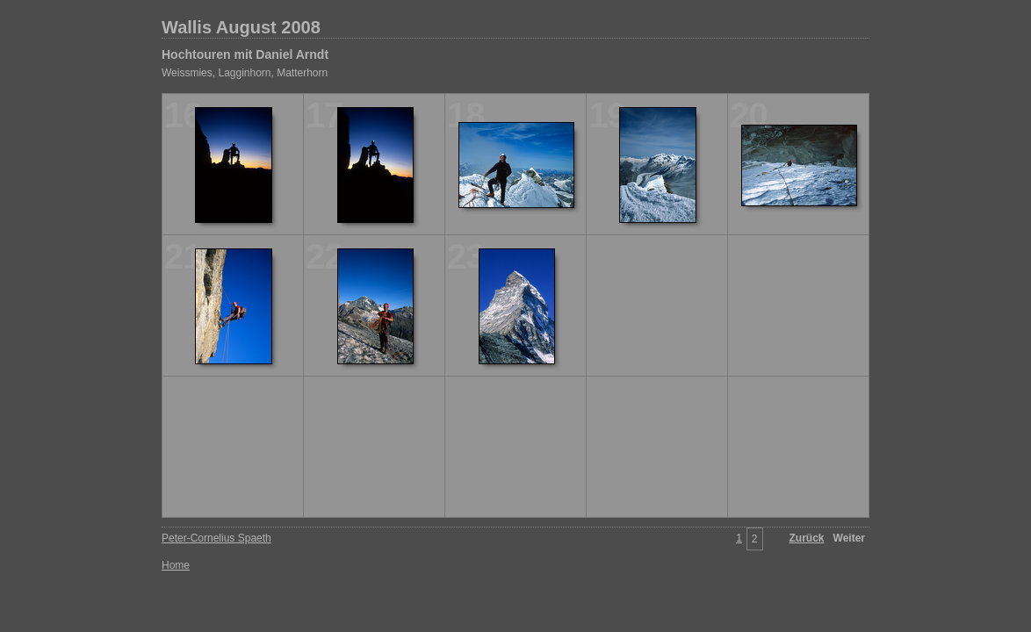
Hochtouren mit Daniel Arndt (245, 54)
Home (176, 565)
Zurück (807, 538)
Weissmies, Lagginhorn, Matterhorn (245, 73)
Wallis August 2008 (241, 27)
